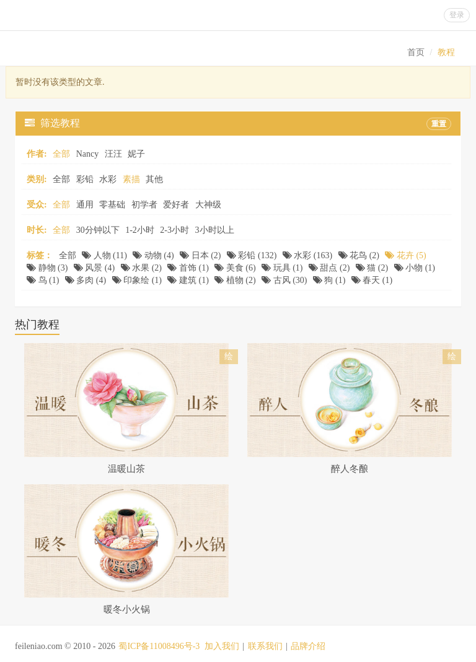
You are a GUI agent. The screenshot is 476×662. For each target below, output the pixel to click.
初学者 (144, 204)
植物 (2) (234, 280)
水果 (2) (141, 267)
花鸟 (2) (358, 255)
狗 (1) (329, 280)
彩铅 (85, 179)
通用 (85, 204)
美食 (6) (234, 267)
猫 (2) (372, 267)
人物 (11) (104, 255)
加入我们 (222, 646)
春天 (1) (371, 280)
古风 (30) (284, 280)
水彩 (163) (307, 255)
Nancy (87, 154)
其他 (154, 179)
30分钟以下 (98, 230)
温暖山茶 (126, 469)
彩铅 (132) (251, 255)
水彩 (108, 179)
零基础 (112, 204)
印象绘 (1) (137, 280)
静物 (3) (47, 267)
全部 (61, 179)
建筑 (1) (187, 280)
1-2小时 (139, 230)
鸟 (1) (43, 280)
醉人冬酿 (349, 469)
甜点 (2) (329, 267)
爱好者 (176, 204)
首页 (416, 52)
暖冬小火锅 (127, 609)
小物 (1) (414, 267)
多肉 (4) (85, 280)
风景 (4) (94, 267)
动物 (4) (153, 255)
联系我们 (265, 646)
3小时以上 (214, 230)
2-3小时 (174, 230)
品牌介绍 (308, 646)
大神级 (208, 204)
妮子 (136, 154)
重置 (438, 124)
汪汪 (113, 154)
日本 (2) (200, 255)
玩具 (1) (282, 267)
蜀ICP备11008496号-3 (159, 646)
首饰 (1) (187, 267)
